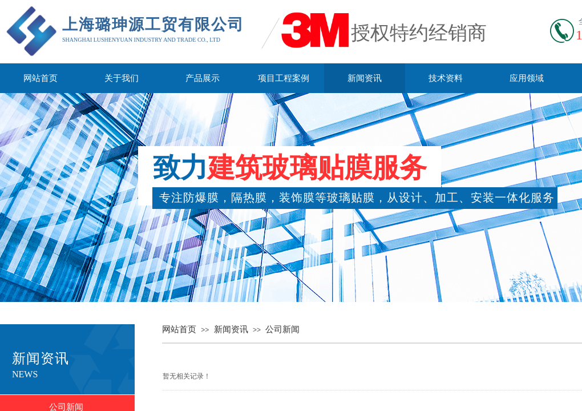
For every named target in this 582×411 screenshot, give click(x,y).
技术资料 (446, 78)
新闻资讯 (364, 78)
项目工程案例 (283, 78)
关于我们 (121, 78)
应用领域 (527, 78)
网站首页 (40, 78)
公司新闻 (282, 329)
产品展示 (202, 78)
